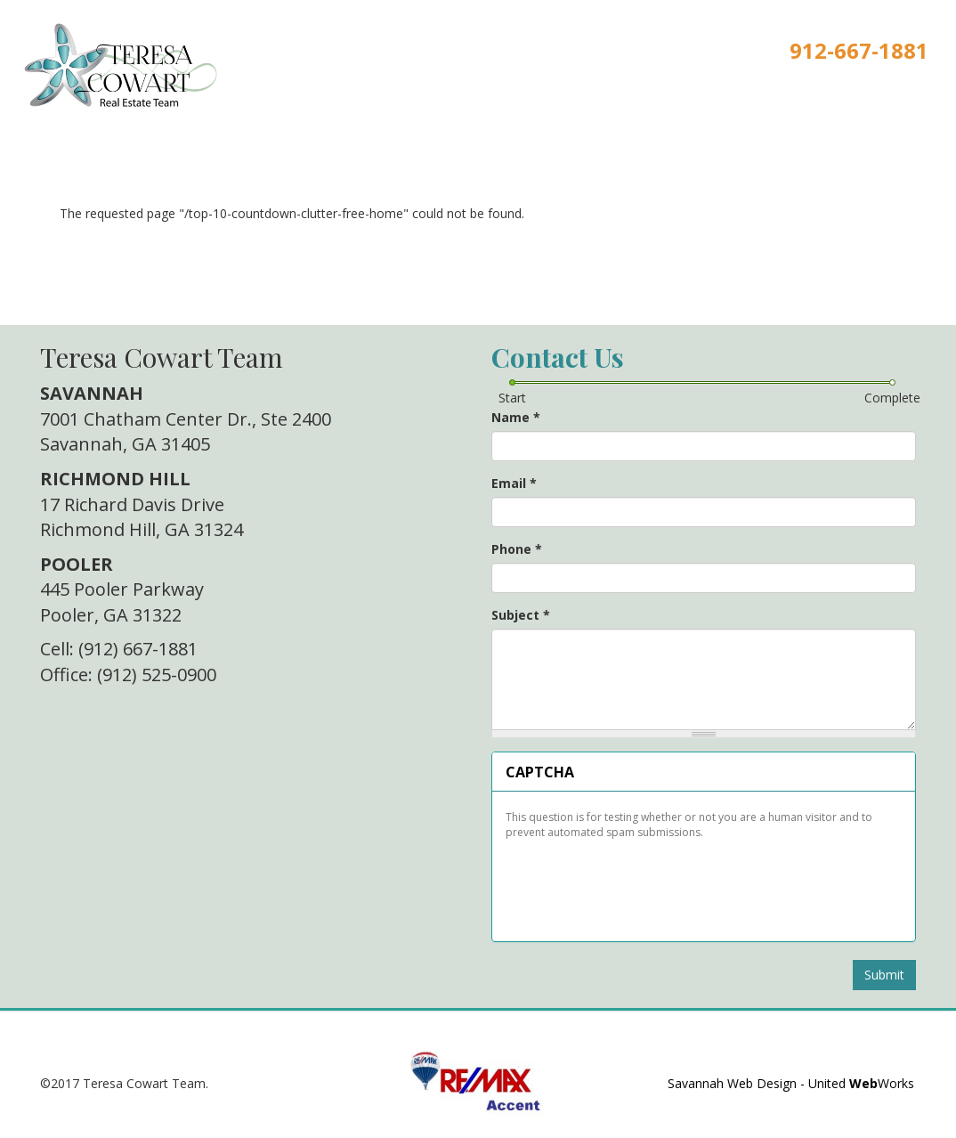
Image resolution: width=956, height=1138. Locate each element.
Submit (884, 974)
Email (514, 483)
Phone (516, 549)
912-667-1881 (859, 50)
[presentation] (640, 884)
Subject (520, 614)
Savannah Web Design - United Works (791, 1083)
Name (515, 417)
